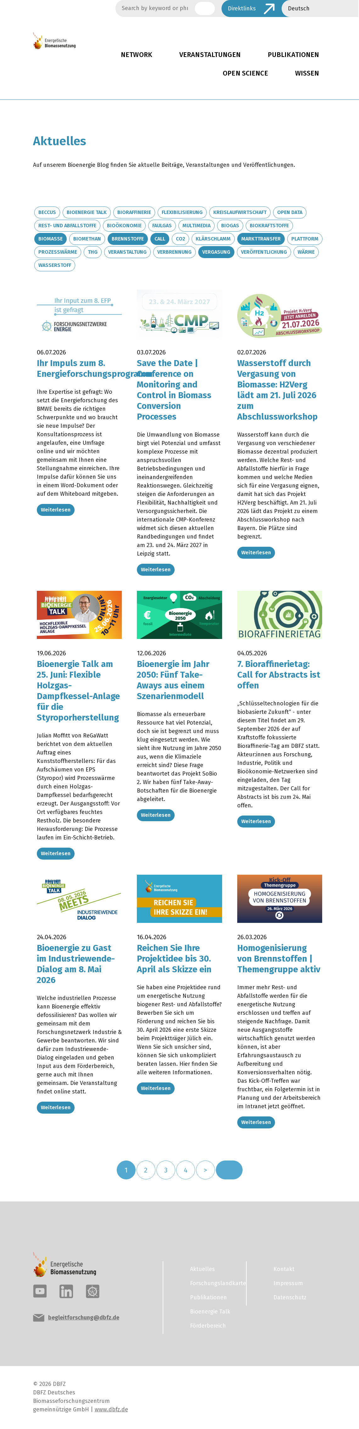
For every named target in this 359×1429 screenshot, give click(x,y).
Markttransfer (261, 239)
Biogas (230, 226)
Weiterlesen (55, 509)
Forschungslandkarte (214, 1279)
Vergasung (216, 252)
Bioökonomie (124, 226)
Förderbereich (208, 1322)
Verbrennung (174, 252)
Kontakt (283, 1265)
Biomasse (50, 239)
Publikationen (293, 55)
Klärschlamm (213, 239)
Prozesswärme (57, 252)
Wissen (307, 73)
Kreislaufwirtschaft (239, 212)
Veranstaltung (127, 252)
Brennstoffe (128, 239)
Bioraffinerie (134, 212)
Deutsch (299, 8)
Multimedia (196, 226)
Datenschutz (289, 1293)
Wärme (306, 252)
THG (93, 252)
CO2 (180, 239)
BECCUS (47, 212)
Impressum (288, 1279)
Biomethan (87, 239)
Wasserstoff (54, 265)
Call (159, 239)
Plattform (304, 239)
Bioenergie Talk (87, 212)
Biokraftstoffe (269, 226)
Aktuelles (202, 1265)
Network (136, 55)
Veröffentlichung (264, 252)
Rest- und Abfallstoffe (67, 226)
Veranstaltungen (210, 55)
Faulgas (162, 226)
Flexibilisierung (182, 212)
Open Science (245, 73)
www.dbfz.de (111, 1405)
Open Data (289, 212)
